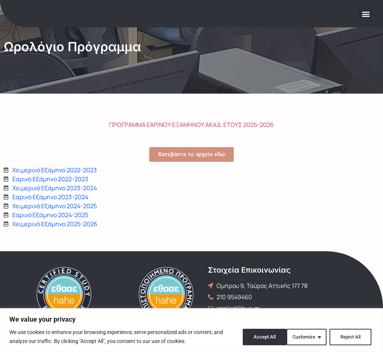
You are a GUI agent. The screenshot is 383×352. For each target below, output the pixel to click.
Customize (253, 337)
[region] (191, 330)
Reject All (302, 337)
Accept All (351, 337)
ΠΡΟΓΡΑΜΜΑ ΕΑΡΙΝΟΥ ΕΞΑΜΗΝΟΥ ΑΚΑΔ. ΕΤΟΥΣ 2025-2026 (191, 125)
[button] (365, 13)
